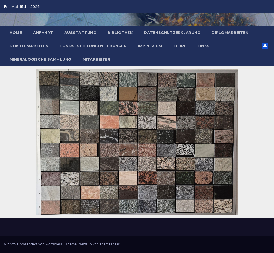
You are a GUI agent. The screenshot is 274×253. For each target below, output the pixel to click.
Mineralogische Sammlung (40, 59)
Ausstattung (80, 32)
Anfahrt (43, 32)
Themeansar (110, 244)
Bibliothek (120, 32)
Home (15, 32)
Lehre (180, 46)
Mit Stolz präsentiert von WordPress (34, 244)
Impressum (150, 46)
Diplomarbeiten (229, 32)
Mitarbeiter (96, 59)
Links (204, 46)
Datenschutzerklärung (172, 32)
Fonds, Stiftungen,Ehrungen (93, 46)
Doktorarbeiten (28, 46)
